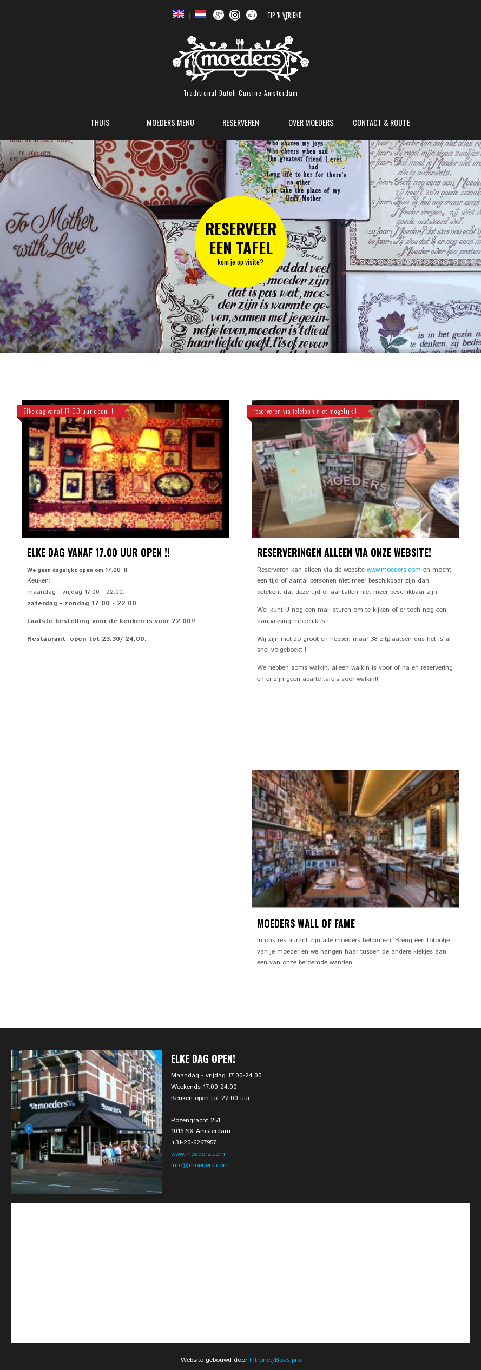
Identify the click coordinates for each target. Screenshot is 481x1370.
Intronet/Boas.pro (275, 1360)
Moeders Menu (170, 122)
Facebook (252, 15)
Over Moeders (311, 122)
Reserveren (240, 122)
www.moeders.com (394, 569)
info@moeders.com (200, 1165)
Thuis (100, 122)
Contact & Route (381, 122)
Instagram (235, 15)
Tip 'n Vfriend (284, 15)
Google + (218, 15)
